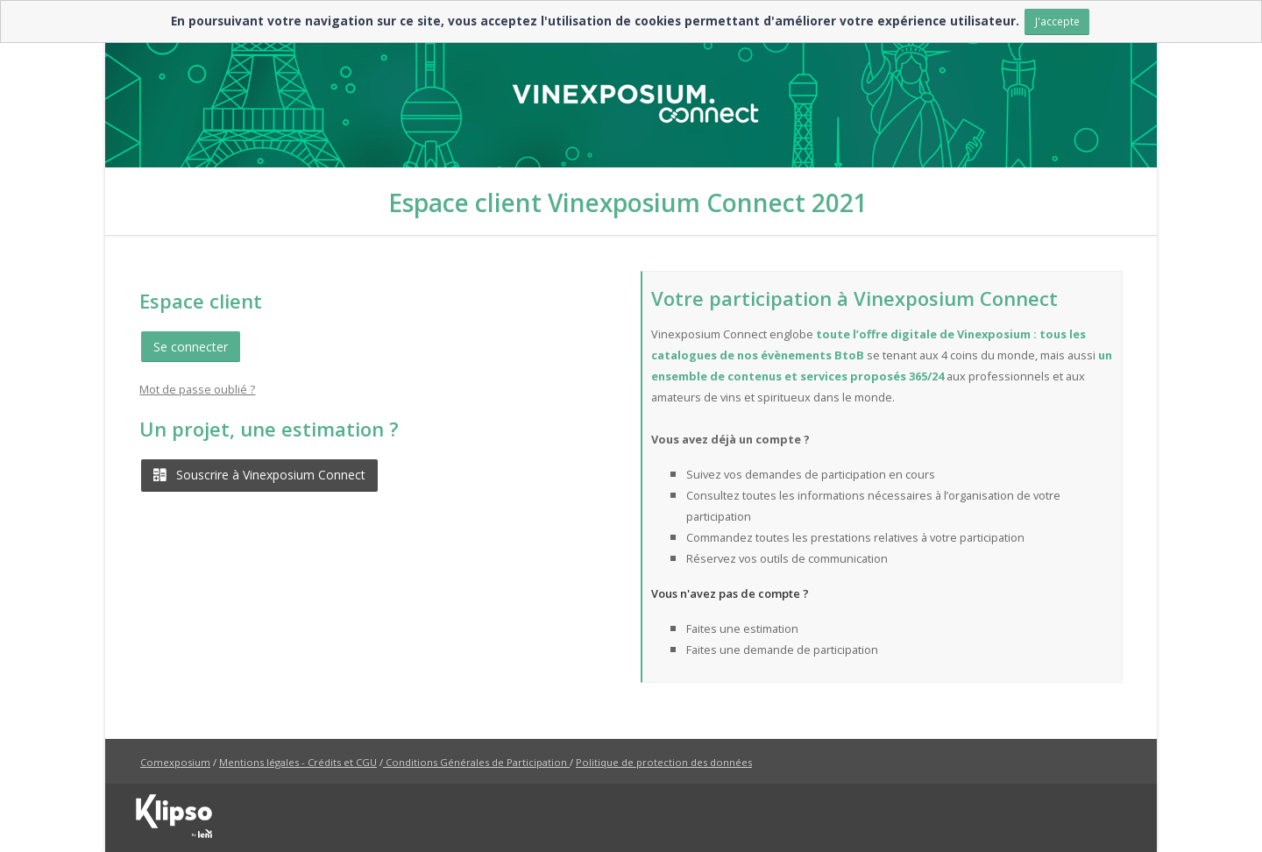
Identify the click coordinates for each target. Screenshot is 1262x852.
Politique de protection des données (664, 762)
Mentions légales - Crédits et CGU (298, 762)
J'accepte (1057, 21)
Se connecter (190, 346)
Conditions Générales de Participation (476, 762)
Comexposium (175, 762)
